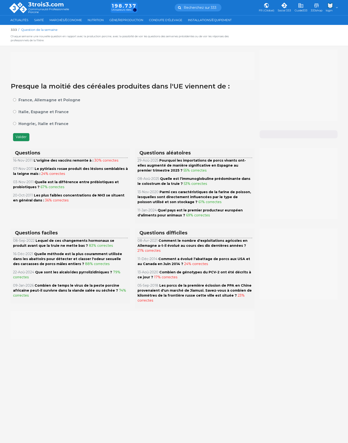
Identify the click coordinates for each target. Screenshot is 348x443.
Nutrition (96, 20)
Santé (39, 20)
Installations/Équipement (210, 20)
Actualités (19, 20)
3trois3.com (46, 4)
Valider (21, 137)
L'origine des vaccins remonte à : (63, 160)
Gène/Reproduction (126, 20)
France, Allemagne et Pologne (49, 100)
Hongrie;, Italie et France (43, 123)
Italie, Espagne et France (43, 112)
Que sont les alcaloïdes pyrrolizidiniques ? (73, 272)
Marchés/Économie (66, 20)
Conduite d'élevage (165, 20)
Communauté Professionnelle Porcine (48, 11)
